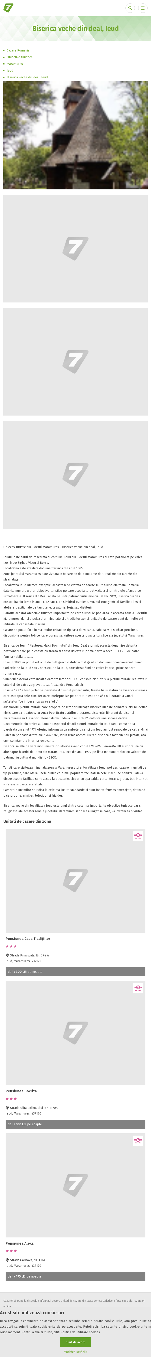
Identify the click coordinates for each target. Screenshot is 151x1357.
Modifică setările (76, 1352)
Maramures (15, 64)
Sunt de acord (75, 1342)
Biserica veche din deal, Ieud (27, 77)
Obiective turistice (20, 57)
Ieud (10, 71)
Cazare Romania (18, 50)
